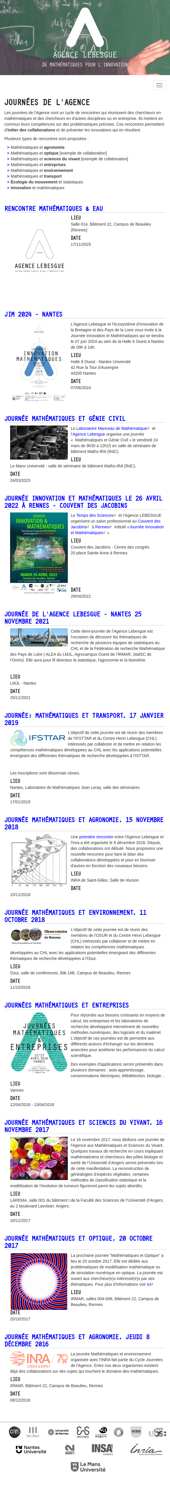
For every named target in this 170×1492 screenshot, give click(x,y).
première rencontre (96, 837)
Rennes (104, 527)
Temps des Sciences (96, 515)
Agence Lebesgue (85, 55)
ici (151, 1284)
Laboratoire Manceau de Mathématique (113, 428)
